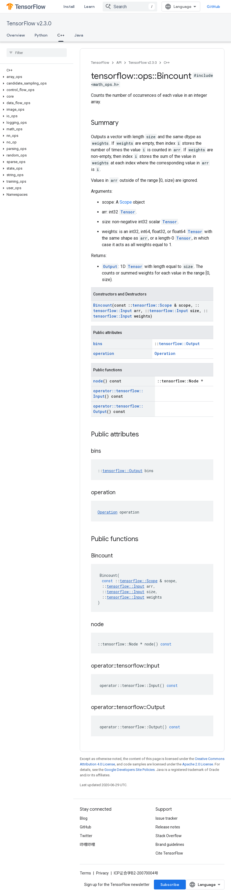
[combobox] (130, 6)
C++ (167, 63)
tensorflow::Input (112, 310)
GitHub (213, 6)
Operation (164, 353)
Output (110, 266)
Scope (126, 202)
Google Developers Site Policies (129, 770)
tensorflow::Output (179, 343)
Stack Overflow (169, 836)
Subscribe (169, 884)
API (118, 63)
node (98, 381)
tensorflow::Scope (152, 305)
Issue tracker (167, 818)
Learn (89, 6)
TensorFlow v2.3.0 (29, 23)
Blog (83, 818)
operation (103, 353)
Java (78, 35)
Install (68, 6)
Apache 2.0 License (197, 764)
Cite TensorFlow (169, 853)
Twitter (86, 836)
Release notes (168, 827)
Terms (85, 873)
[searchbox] (37, 52)
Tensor (127, 212)
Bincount (102, 305)
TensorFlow (100, 63)
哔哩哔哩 (87, 844)
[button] (35, 77)
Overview (16, 35)
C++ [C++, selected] (61, 35)
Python (41, 35)
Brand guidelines (170, 844)
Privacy (102, 873)
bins (97, 343)
